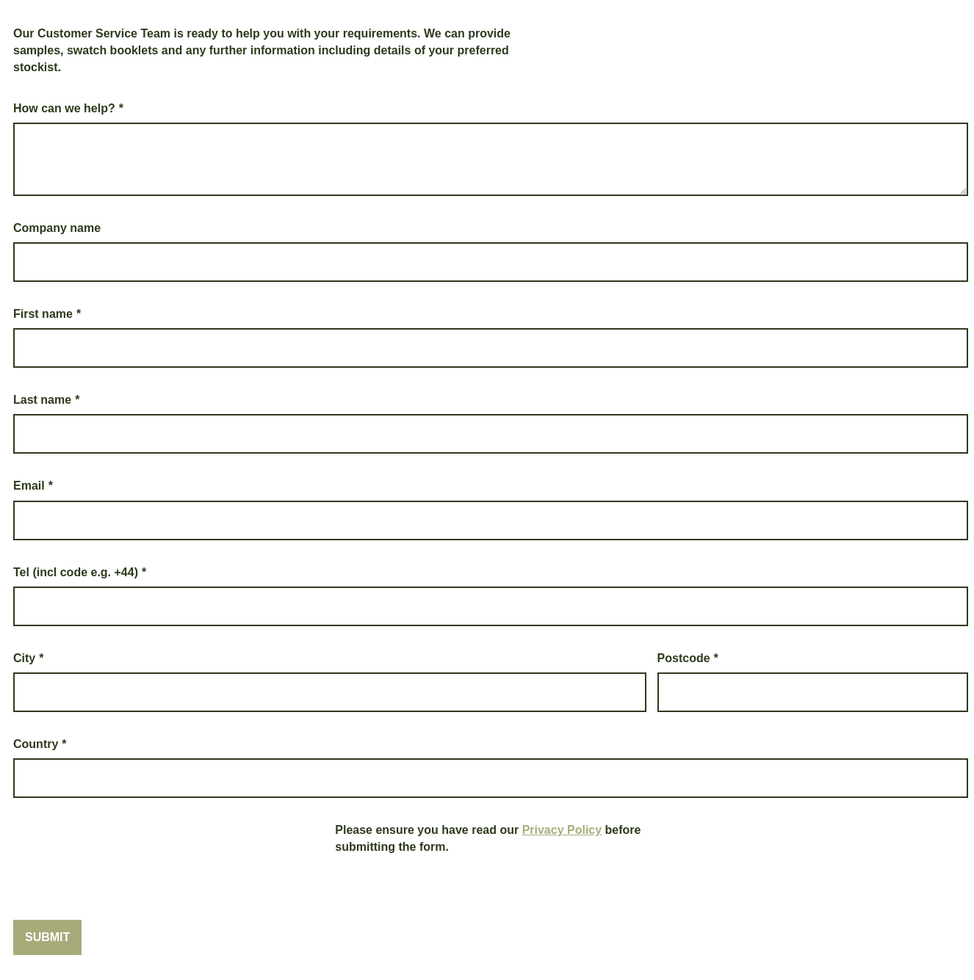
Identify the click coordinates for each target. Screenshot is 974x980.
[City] (329, 692)
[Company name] (490, 262)
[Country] (490, 778)
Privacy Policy (562, 830)
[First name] (490, 348)
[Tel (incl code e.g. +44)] (490, 606)
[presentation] (125, 850)
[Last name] (490, 434)
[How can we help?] (490, 159)
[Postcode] (812, 692)
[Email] (490, 520)
